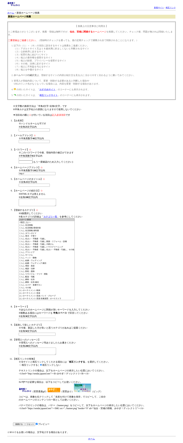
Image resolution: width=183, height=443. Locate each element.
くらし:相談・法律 (46, 270)
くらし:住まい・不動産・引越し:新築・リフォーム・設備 (46, 242)
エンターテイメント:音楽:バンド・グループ (46, 297)
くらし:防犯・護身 (46, 272)
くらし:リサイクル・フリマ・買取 (46, 275)
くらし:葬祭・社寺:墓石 (46, 283)
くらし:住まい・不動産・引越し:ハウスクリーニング (46, 248)
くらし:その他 (46, 289)
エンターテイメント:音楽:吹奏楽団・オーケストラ (46, 300)
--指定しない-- (46, 223)
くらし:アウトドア (46, 253)
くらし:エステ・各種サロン (46, 286)
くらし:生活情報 (46, 226)
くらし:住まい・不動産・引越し (46, 240)
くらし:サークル (46, 256)
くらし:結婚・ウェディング (46, 261)
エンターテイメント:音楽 (46, 294)
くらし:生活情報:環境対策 (46, 229)
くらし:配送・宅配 (46, 278)
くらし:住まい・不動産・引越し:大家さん (46, 245)
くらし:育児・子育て (46, 237)
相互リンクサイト (48, 95)
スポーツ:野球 (46, 221)
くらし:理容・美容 (46, 267)
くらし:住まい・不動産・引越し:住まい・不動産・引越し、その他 (46, 251)
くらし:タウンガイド (46, 234)
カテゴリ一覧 (50, 218)
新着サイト (159, 7)
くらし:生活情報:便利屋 (46, 232)
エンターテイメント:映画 (46, 291)
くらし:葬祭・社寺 (46, 281)
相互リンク (171, 7)
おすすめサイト (47, 89)
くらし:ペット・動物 (46, 259)
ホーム (10, 13)
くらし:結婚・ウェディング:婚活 (46, 264)
